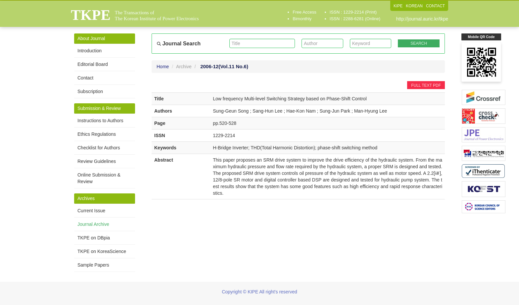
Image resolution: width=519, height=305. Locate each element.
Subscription (90, 91)
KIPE (398, 6)
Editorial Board (92, 64)
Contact (85, 77)
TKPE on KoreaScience (101, 251)
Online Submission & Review (98, 178)
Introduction (89, 50)
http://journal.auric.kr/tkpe (422, 19)
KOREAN (414, 6)
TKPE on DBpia (93, 237)
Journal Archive (93, 224)
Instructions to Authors (100, 120)
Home (163, 66)
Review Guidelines (96, 161)
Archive (184, 66)
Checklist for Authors (98, 147)
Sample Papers (93, 265)
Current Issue (91, 210)
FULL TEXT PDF (426, 85)
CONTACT (435, 6)
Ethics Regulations (96, 134)
